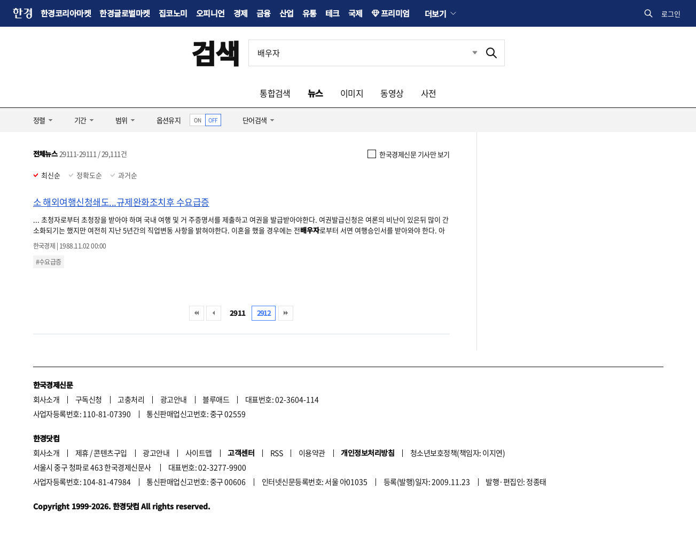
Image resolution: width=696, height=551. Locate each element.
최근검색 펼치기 (467, 53)
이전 (213, 313)
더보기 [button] (435, 13)
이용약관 (312, 452)
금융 (263, 13)
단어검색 (255, 120)
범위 (121, 120)
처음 (196, 313)
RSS (276, 452)
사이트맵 (198, 452)
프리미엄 (395, 13)
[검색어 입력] (364, 53)
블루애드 (215, 399)
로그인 (671, 14)
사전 (428, 93)
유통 (309, 13)
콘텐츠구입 (110, 452)
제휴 (82, 452)
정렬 (39, 120)
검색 (215, 52)
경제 (240, 13)
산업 (286, 13)
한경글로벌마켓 (124, 13)
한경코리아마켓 (66, 13)
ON (197, 120)
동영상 (391, 93)
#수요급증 (48, 262)
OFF (212, 120)
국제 (355, 13)
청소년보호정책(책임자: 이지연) (457, 452)
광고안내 (173, 399)
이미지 (351, 93)
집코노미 (173, 13)
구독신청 (88, 399)
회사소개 (46, 399)
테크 (332, 13)
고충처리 (131, 399)
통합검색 (275, 93)
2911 (238, 313)
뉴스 (315, 93)
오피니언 (210, 13)
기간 (80, 120)
